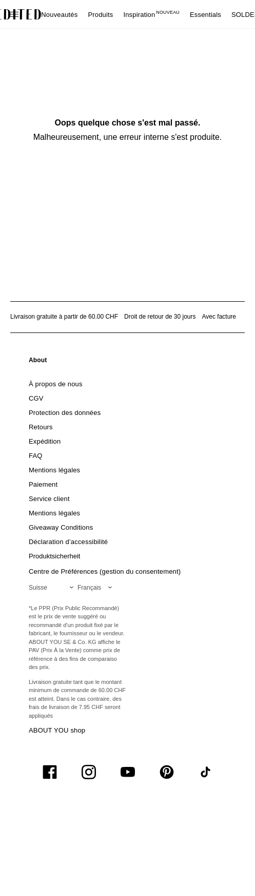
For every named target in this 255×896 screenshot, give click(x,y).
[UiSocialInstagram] (88, 772)
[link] (38, 362)
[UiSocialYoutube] (127, 772)
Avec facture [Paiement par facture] (219, 316)
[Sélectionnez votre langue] (96, 587)
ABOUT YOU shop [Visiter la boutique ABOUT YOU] (57, 730)
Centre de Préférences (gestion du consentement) (105, 571)
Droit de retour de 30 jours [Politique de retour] (159, 316)
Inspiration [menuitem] (151, 14)
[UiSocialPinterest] (166, 772)
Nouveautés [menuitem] (59, 14)
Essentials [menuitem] (205, 14)
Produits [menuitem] (100, 14)
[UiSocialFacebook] (49, 772)
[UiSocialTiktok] (205, 772)
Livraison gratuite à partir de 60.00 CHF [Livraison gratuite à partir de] (64, 316)
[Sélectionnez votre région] (53, 587)
